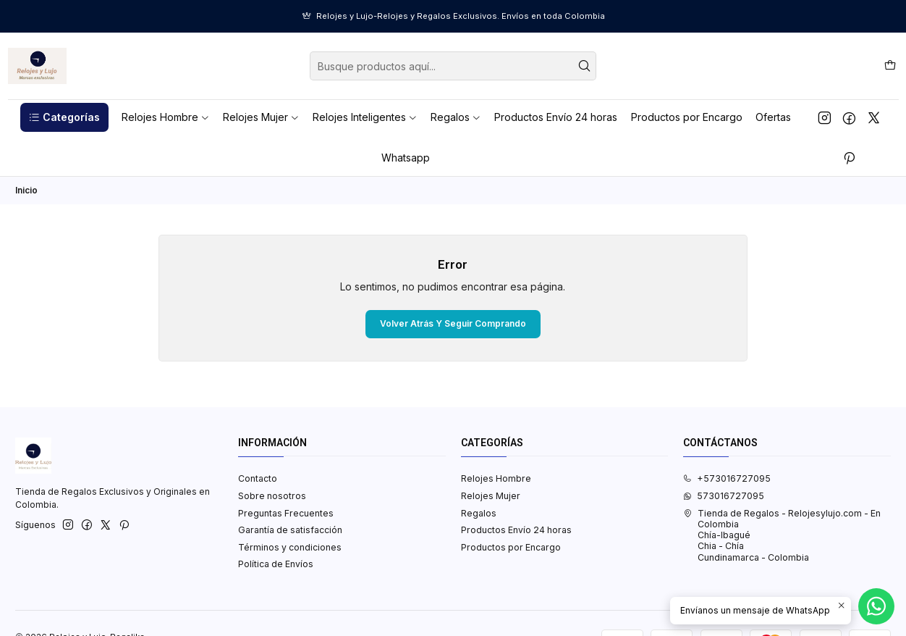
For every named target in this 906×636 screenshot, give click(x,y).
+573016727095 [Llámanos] (727, 478)
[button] (64, 117)
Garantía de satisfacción (290, 529)
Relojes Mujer (490, 495)
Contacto (257, 478)
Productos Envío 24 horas (516, 529)
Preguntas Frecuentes (286, 513)
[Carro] (889, 65)
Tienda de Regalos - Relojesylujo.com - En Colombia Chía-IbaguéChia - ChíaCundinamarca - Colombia (782, 535)
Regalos (478, 513)
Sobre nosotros (272, 495)
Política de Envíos (275, 563)
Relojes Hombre (496, 478)
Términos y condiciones (290, 547)
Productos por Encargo (511, 547)
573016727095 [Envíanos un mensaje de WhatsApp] (723, 495)
